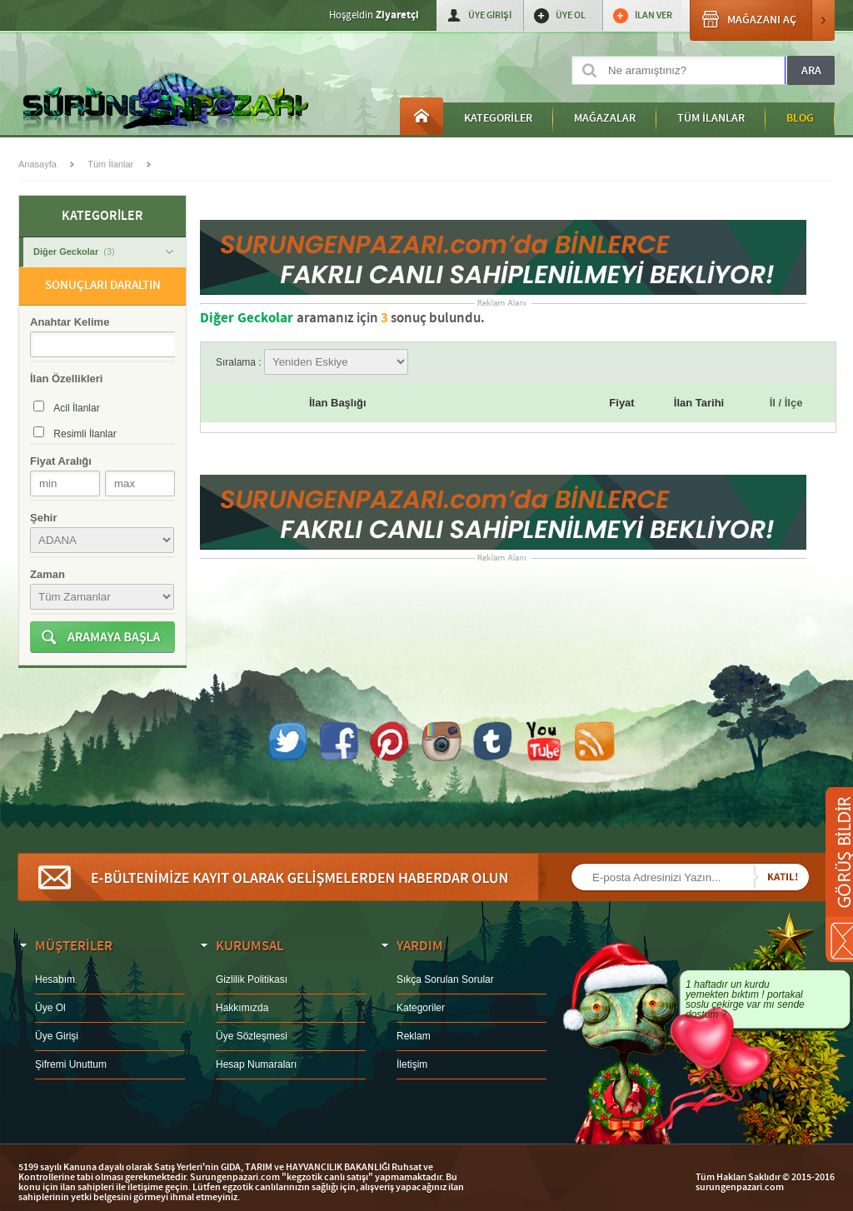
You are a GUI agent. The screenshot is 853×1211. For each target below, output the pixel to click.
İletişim (412, 1064)
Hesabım (55, 979)
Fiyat (621, 402)
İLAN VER (653, 15)
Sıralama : (312, 362)
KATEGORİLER (498, 118)
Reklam (414, 1036)
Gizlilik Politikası (251, 979)
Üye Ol (50, 1008)
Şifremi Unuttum (71, 1064)
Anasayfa (421, 116)
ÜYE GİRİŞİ (489, 15)
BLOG (800, 118)
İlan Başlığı (338, 402)
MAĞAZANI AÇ (762, 20)
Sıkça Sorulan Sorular (445, 979)
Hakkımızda (242, 1008)
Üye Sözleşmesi (251, 1036)
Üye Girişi (56, 1036)
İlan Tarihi (699, 402)
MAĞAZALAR (605, 118)
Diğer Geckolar (103, 252)
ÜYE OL (571, 15)
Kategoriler (421, 1008)
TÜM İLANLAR (711, 118)
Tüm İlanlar (110, 164)
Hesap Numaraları (256, 1064)
